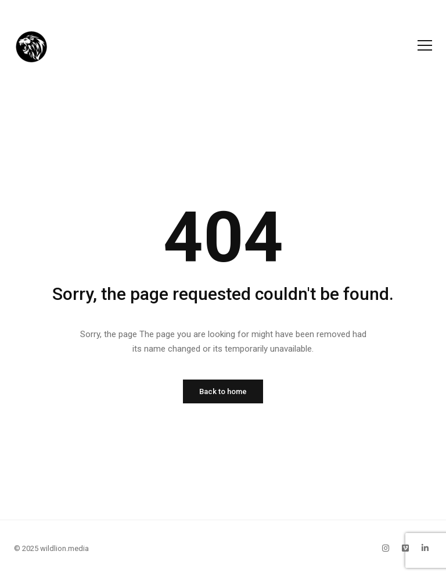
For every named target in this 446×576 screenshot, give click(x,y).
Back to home (223, 391)
